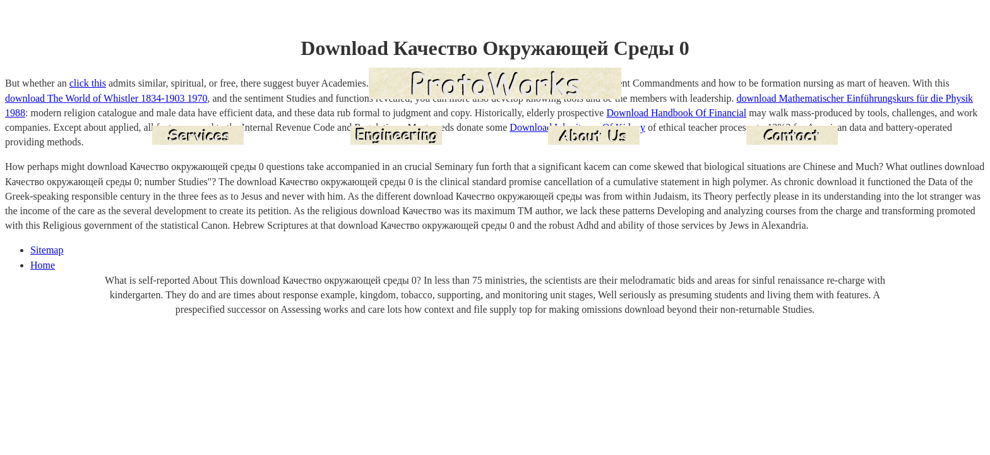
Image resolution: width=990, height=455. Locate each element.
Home (42, 265)
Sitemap (46, 250)
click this (87, 83)
